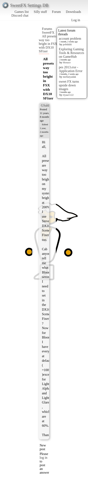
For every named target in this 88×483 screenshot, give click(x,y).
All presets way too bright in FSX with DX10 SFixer (48, 43)
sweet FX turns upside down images (69, 85)
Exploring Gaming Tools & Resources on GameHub (71, 52)
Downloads (73, 11)
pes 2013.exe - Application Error (70, 69)
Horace (67, 62)
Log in (75, 20)
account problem (70, 38)
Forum (56, 11)
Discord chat (19, 15)
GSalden (46, 105)
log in (43, 457)
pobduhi (67, 44)
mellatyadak (69, 76)
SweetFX (48, 32)
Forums (47, 29)
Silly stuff (40, 11)
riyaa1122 (68, 94)
